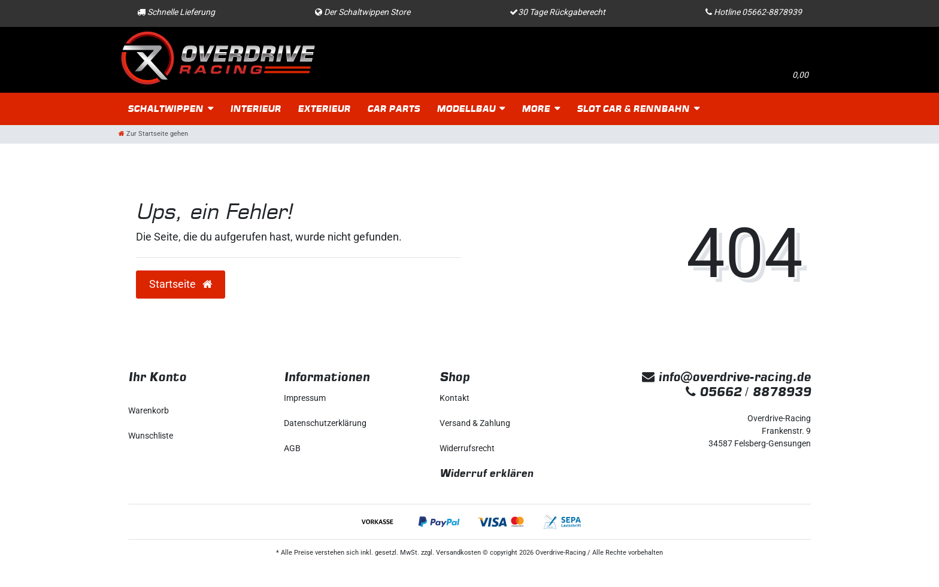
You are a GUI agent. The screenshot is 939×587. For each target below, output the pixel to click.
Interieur (255, 108)
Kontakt (454, 398)
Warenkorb (148, 410)
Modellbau (466, 108)
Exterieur (324, 108)
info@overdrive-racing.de (726, 376)
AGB (292, 448)
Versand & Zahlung (475, 423)
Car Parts (393, 108)
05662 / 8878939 (748, 391)
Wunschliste (150, 435)
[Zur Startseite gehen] (153, 134)
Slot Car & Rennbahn (633, 108)
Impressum (305, 398)
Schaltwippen (165, 108)
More (536, 108)
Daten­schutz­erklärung (325, 423)
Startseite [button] (180, 284)
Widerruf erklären (487, 473)
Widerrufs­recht (467, 448)
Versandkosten (458, 552)
